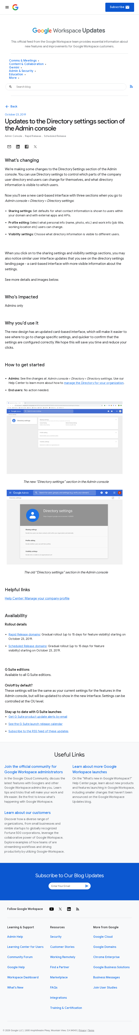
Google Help (16, 967)
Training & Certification (66, 1008)
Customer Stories (62, 947)
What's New (15, 987)
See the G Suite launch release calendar (36, 724)
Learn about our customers (27, 812)
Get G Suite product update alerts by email (38, 717)
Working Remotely (62, 957)
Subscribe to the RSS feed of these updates (39, 731)
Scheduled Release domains (28, 646)
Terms (91, 1030)
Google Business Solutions (111, 967)
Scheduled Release (55, 136)
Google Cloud (103, 937)
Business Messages (106, 977)
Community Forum (20, 957)
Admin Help (15, 937)
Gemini (15, 67)
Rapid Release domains (24, 634)
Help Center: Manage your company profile (37, 598)
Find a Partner (59, 967)
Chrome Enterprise (106, 957)
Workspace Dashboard (23, 977)
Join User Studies (105, 987)
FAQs (53, 987)
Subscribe (120, 7)
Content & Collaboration (27, 64)
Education (17, 74)
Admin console (14, 136)
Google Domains (104, 947)
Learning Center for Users (25, 947)
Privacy (82, 1030)
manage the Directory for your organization (94, 383)
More (14, 78)
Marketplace (59, 977)
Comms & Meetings (24, 60)
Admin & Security (22, 71)
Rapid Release (33, 136)
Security (56, 937)
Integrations (58, 998)
